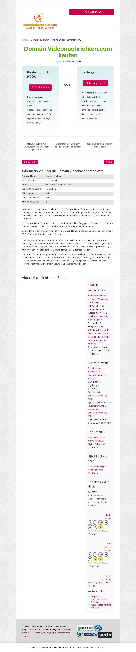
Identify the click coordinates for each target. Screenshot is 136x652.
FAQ (109, 162)
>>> (95, 505)
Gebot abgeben (95, 83)
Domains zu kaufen (40, 39)
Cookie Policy (96, 647)
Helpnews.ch (97, 596)
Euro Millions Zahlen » (107, 547)
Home (25, 39)
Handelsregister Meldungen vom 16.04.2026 (97, 469)
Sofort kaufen (40, 87)
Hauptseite (30, 162)
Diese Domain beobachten (67, 61)
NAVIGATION (92, 12)
